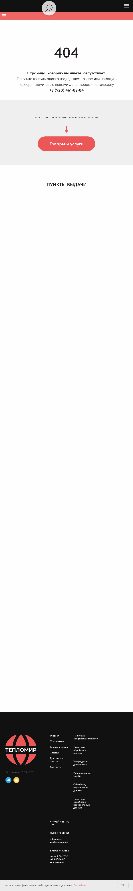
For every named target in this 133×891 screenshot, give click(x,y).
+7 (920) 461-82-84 (66, 90)
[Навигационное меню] (126, 6)
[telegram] (8, 780)
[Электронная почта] (16, 780)
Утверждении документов (80, 763)
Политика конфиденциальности (85, 737)
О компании (57, 741)
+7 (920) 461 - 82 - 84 (59, 823)
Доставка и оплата (56, 760)
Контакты (55, 766)
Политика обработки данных (79, 750)
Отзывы (54, 752)
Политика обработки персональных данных (81, 803)
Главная (54, 735)
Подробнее (80, 885)
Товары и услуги (59, 746)
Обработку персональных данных (81, 787)
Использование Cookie (82, 774)
